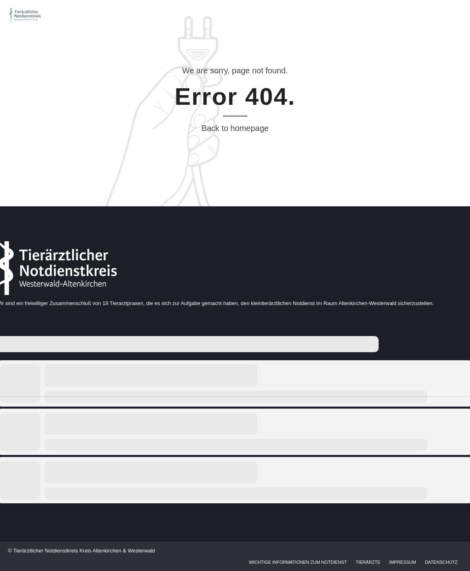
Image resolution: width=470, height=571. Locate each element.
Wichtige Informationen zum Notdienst (298, 562)
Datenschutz (441, 562)
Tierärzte (368, 562)
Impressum (402, 562)
